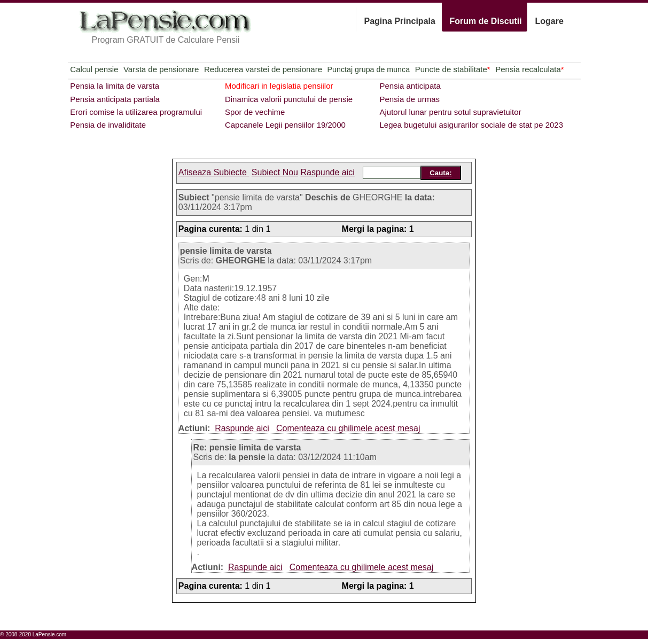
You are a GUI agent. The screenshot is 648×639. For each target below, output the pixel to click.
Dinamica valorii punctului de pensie (289, 99)
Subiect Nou (275, 172)
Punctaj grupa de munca (368, 69)
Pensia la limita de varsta (114, 85)
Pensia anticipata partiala (115, 99)
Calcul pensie (94, 69)
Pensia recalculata (529, 69)
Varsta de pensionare (161, 69)
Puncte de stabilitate (452, 69)
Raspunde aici (327, 172)
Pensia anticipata (409, 85)
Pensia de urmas (409, 99)
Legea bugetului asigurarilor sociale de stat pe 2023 (471, 124)
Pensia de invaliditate (108, 124)
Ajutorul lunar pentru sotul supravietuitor (450, 111)
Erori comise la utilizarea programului (136, 111)
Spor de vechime (255, 111)
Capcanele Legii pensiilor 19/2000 (285, 124)
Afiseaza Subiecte (213, 172)
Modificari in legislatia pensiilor (279, 85)
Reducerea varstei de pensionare (263, 69)
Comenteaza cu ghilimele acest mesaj (348, 428)
